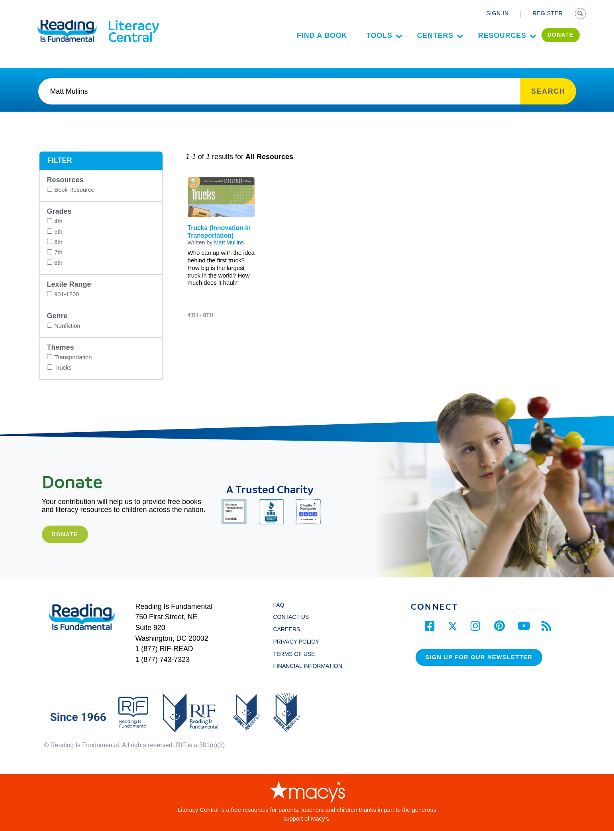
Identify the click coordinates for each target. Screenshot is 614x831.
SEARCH (581, 14)
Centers (425, 43)
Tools (370, 43)
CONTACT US (293, 617)
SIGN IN (497, 13)
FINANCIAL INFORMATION (307, 666)
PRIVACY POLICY (296, 641)
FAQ (278, 605)
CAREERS (286, 629)
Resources (492, 43)
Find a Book (312, 43)
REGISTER (548, 13)
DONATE (550, 42)
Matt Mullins (229, 242)
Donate (64, 534)
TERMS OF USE (297, 654)
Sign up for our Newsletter (479, 657)
